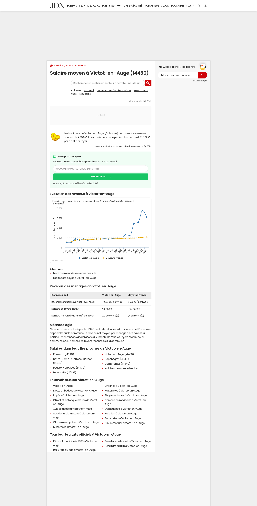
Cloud (165, 5)
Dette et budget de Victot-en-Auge (75, 390)
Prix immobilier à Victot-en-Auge (125, 423)
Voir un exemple (200, 81)
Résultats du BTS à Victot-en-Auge (126, 446)
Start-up (115, 5)
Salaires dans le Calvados (121, 368)
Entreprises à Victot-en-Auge (123, 418)
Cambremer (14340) (117, 363)
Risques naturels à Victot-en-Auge (126, 395)
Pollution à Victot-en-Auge (121, 413)
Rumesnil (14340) (63, 354)
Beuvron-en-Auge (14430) (69, 367)
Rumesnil (89, 90)
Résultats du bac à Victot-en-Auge (74, 450)
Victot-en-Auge (63, 385)
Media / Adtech (97, 5)
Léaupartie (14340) (64, 372)
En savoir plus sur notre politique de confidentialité (75, 183)
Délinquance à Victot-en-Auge (123, 408)
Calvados (82, 65)
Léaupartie (85, 94)
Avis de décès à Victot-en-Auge (72, 408)
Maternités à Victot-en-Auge (122, 390)
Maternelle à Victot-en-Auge (71, 427)
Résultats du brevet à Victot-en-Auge (128, 441)
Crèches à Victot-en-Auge (121, 385)
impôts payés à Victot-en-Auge (77, 278)
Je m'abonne (98, 176)
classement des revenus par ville (76, 273)
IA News (72, 5)
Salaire (59, 65)
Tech (82, 5)
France (69, 65)
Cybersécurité (132, 5)
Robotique (152, 5)
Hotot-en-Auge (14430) (119, 354)
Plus (190, 5)
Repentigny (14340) (117, 359)
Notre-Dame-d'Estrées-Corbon (114, 90)
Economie (177, 5)
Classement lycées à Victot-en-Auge (76, 422)
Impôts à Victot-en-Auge (68, 395)
